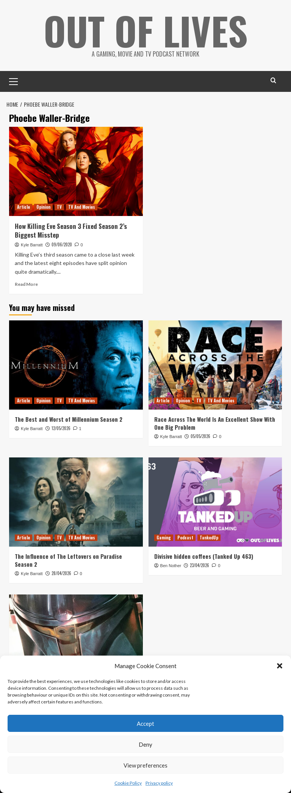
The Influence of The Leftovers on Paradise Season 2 (68, 560)
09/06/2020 (62, 244)
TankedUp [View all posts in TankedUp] (209, 537)
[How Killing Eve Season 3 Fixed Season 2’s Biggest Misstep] (76, 171)
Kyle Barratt (31, 245)
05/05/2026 (200, 436)
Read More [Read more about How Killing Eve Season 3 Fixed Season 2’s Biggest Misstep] (26, 284)
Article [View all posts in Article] (23, 207)
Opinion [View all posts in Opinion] (43, 207)
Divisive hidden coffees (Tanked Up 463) (203, 556)
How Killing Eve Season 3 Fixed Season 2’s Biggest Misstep (71, 230)
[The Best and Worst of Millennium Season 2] (76, 365)
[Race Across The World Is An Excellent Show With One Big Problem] (215, 365)
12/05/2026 (61, 428)
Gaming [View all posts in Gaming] (163, 537)
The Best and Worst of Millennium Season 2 (68, 419)
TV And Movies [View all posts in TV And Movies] (81, 207)
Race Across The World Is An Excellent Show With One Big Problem (214, 423)
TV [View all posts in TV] (59, 207)
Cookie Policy (128, 783)
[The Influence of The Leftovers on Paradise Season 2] (76, 502)
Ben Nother (170, 565)
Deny (145, 744)
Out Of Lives (146, 30)
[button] (279, 666)
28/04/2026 (61, 573)
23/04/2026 (199, 565)
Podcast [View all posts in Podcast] (185, 537)
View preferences (145, 765)
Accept (145, 723)
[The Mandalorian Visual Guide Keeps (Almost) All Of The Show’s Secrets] (76, 639)
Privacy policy (159, 783)
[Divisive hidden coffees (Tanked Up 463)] (215, 502)
